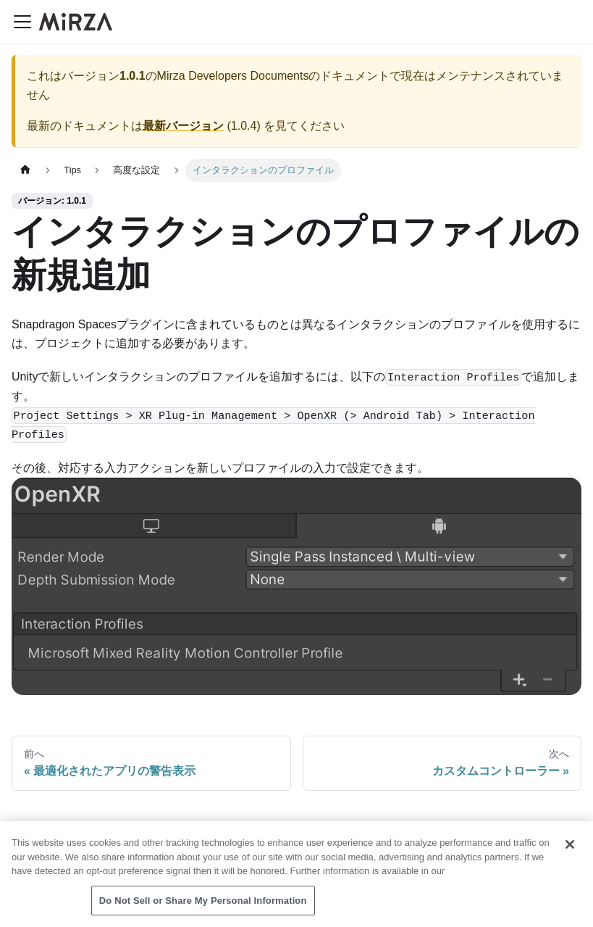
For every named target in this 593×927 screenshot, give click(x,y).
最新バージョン (183, 126)
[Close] (570, 846)
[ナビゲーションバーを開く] (22, 22)
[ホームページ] (25, 170)
